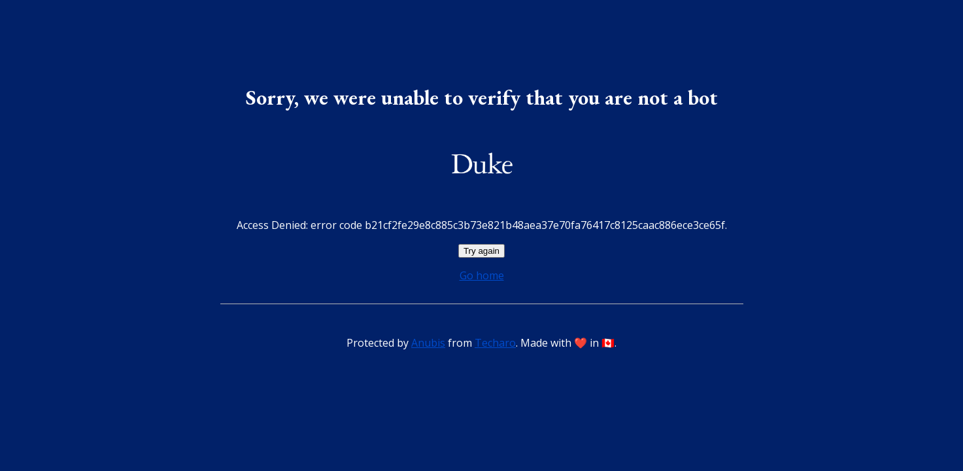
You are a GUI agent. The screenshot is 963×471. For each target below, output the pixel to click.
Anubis (428, 343)
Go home (482, 275)
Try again (481, 251)
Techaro (495, 343)
